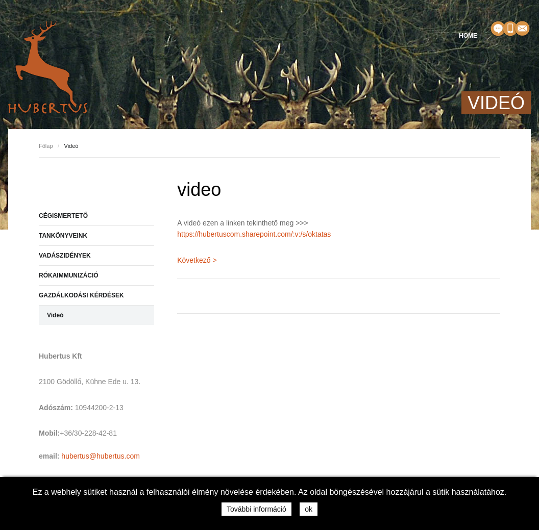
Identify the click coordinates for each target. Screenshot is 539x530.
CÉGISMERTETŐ (63, 215)
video (199, 189)
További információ (256, 509)
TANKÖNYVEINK (63, 235)
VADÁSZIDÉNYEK (65, 255)
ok (308, 509)
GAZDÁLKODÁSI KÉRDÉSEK (81, 295)
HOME (468, 35)
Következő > (196, 260)
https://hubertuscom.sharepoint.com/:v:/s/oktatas (254, 234)
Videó (55, 315)
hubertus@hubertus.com (100, 456)
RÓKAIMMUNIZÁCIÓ (69, 275)
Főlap (46, 146)
